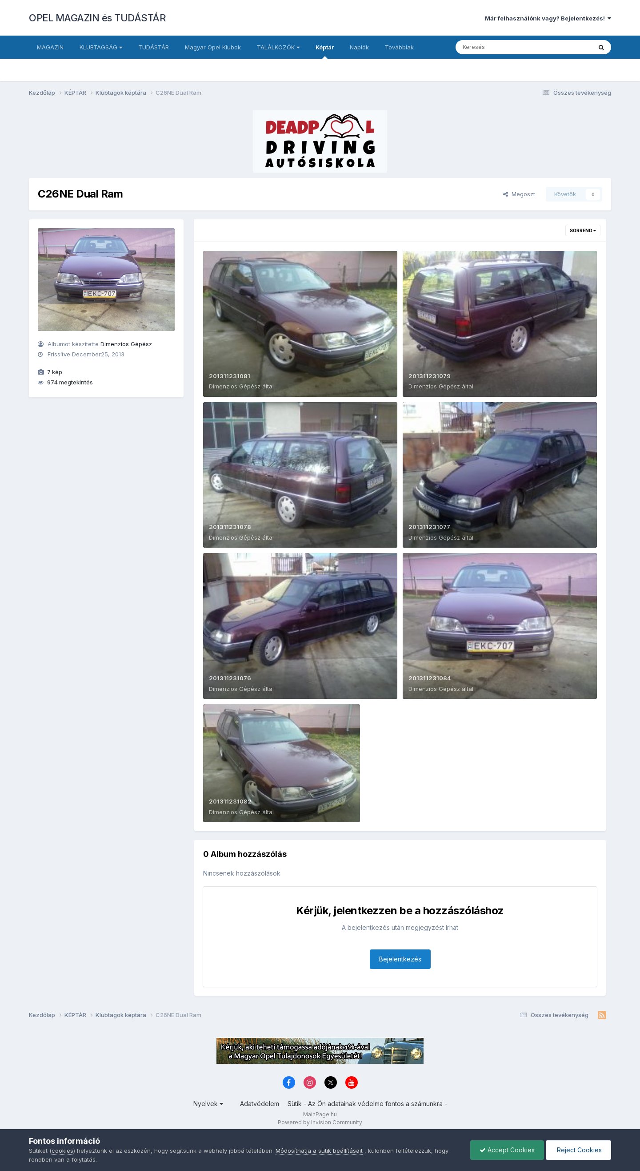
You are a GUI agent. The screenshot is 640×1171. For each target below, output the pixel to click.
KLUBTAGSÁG (101, 47)
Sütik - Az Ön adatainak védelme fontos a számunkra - (367, 1103)
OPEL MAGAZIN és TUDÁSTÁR (97, 18)
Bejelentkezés (400, 959)
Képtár (325, 51)
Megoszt (519, 194)
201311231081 (229, 376)
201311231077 (429, 526)
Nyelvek (208, 1103)
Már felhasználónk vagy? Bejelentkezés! (548, 18)
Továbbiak (399, 47)
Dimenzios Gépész (126, 343)
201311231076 (230, 678)
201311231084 (429, 678)
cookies (62, 1150)
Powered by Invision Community (320, 1122)
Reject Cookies (578, 1150)
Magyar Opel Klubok (213, 47)
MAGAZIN (50, 47)
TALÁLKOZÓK (278, 47)
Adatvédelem (259, 1103)
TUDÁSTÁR (153, 47)
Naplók (359, 47)
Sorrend (583, 230)
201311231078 (230, 526)
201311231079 (429, 376)
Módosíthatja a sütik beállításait (319, 1150)
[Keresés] (499, 47)
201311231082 (230, 801)
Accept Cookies (507, 1150)
